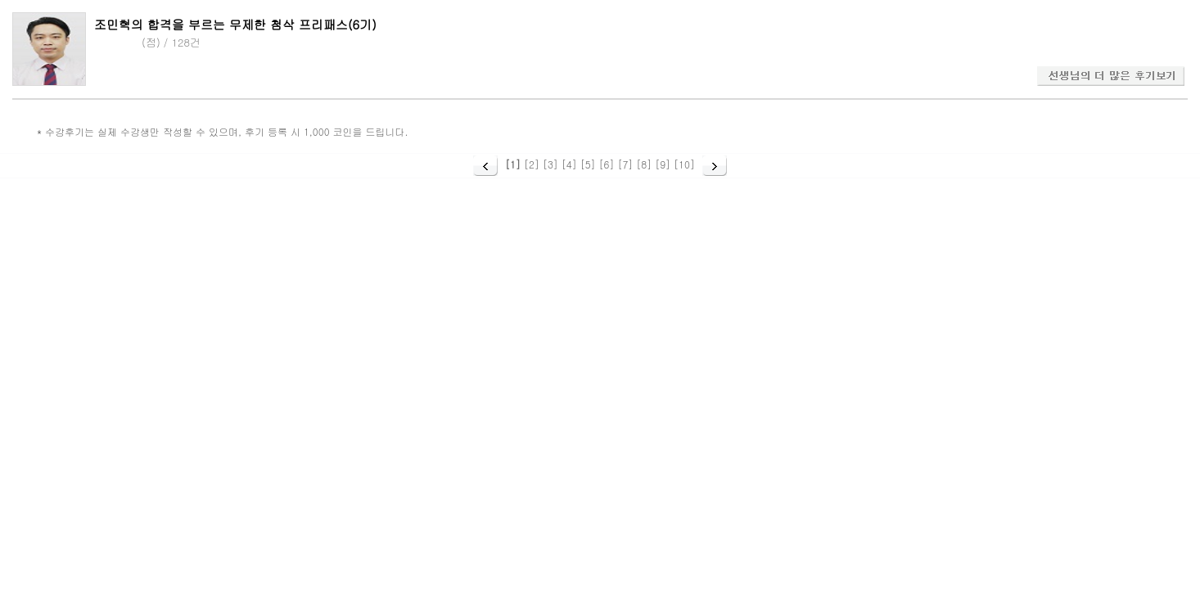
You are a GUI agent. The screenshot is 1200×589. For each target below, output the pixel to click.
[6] (607, 164)
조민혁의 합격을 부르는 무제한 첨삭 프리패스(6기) (235, 24)
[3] (550, 164)
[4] (569, 164)
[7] (625, 164)
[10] (684, 164)
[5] (588, 164)
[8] (644, 164)
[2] (531, 164)
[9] (662, 164)
